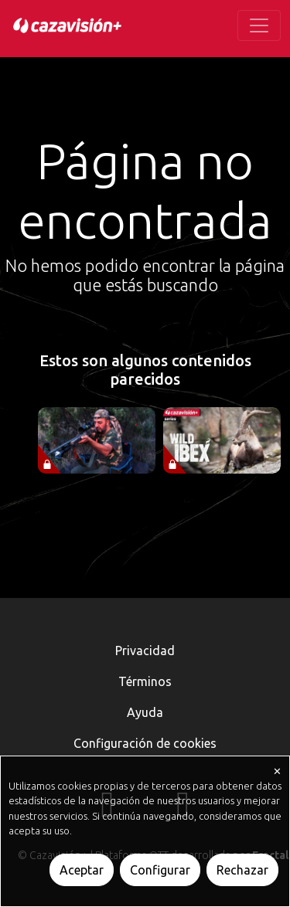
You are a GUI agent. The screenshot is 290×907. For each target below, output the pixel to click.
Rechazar (242, 870)
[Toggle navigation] (259, 25)
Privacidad (145, 650)
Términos (145, 681)
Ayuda (145, 712)
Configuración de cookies (145, 743)
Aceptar (82, 870)
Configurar (160, 870)
